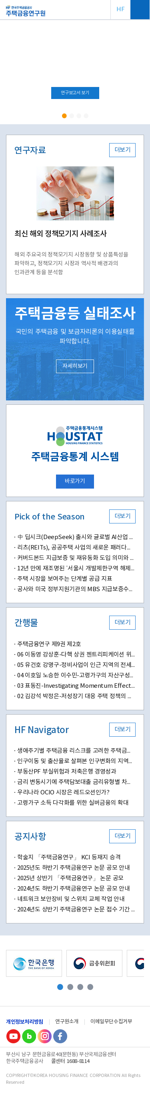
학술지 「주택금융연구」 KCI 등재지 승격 (68, 857)
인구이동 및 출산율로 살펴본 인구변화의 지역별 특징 (76, 761)
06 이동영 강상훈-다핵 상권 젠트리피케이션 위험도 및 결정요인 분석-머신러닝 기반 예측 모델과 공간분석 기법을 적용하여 (76, 654)
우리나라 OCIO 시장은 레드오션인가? (63, 792)
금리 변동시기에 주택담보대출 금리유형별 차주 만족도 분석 (76, 782)
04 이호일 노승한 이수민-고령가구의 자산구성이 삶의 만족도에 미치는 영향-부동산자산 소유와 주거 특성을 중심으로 (76, 675)
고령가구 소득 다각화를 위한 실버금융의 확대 (72, 803)
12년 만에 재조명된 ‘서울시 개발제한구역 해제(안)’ (76, 568)
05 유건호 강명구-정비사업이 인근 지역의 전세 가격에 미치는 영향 (76, 665)
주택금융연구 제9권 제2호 (49, 644)
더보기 (122, 150)
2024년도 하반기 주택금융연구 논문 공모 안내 (73, 888)
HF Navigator (41, 730)
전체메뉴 (140, 9)
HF (120, 9)
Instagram (44, 1036)
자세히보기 (75, 366)
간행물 (26, 623)
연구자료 (30, 150)
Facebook (60, 1036)
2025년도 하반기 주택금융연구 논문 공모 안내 (73, 868)
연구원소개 (66, 1022)
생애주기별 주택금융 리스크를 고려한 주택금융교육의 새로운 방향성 (76, 750)
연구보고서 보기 (75, 93)
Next (141, 72)
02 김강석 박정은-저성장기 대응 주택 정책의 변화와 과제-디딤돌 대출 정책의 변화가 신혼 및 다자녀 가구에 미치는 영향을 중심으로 (76, 696)
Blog (29, 1036)
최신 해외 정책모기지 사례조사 (60, 234)
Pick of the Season (49, 517)
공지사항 (30, 837)
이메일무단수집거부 (111, 1022)
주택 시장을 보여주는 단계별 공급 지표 (64, 579)
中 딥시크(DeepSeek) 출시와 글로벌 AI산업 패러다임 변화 (76, 537)
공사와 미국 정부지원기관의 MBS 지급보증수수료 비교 (76, 589)
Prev (8, 72)
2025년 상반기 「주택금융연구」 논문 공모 (70, 878)
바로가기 (75, 481)
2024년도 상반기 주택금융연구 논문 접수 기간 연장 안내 (76, 909)
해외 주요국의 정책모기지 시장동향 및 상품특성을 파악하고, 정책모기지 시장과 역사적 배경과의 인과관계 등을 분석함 (71, 264)
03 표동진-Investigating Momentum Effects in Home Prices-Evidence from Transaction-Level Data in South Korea (76, 686)
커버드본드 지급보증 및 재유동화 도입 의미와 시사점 (76, 558)
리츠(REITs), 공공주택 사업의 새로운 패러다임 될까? (76, 547)
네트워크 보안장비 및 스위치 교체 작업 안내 (70, 899)
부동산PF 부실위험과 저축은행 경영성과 (66, 771)
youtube (13, 1036)
